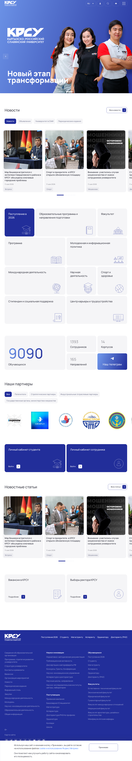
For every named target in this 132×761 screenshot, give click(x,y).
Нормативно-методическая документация (65, 657)
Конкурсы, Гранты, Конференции (61, 669)
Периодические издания (15, 686)
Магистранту (94, 665)
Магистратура (52, 707)
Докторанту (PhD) (96, 677)
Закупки (8, 694)
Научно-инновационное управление (62, 673)
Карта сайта (10, 735)
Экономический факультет (100, 692)
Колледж (50, 723)
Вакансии (9, 674)
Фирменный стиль (13, 690)
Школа (49, 727)
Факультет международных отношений (105, 704)
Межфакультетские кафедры (101, 719)
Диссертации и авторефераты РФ (61, 665)
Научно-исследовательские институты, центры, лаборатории (64, 686)
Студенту (92, 661)
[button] (59, 91)
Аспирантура (52, 711)
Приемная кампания (55, 699)
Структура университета (16, 666)
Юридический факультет (99, 696)
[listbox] (91, 3)
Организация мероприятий (17, 678)
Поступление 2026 (96, 657)
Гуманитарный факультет (99, 700)
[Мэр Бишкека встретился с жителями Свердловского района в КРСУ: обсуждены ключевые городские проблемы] (23, 160)
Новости (8, 682)
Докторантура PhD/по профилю (60, 715)
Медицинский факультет (99, 708)
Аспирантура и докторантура (59, 677)
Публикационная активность (59, 661)
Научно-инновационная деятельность (22, 706)
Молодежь (9, 702)
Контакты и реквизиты (14, 670)
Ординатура (51, 719)
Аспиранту (93, 669)
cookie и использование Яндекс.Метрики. (58, 748)
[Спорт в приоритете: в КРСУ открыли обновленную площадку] (64, 160)
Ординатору (93, 673)
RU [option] (88, 3)
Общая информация (13, 714)
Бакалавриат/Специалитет (58, 703)
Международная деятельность (19, 698)
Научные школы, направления (59, 681)
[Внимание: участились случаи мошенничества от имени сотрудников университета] (106, 160)
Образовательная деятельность (19, 710)
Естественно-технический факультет (105, 688)
